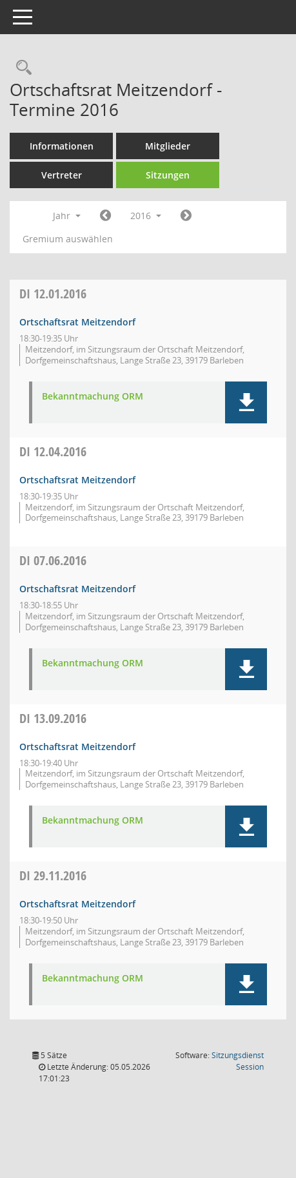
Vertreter (61, 175)
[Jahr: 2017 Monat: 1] (186, 215)
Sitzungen (168, 175)
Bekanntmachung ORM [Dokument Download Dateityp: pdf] (92, 396)
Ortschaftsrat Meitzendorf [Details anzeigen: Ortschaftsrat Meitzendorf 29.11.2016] (77, 904)
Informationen (62, 146)
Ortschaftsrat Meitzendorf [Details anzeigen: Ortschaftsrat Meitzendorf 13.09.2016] (77, 746)
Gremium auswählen (68, 239)
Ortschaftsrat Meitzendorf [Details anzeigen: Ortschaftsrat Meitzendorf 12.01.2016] (77, 322)
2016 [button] (145, 215)
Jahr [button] (67, 215)
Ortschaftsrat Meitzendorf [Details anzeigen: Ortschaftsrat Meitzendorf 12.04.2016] (77, 480)
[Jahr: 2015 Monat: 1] (105, 215)
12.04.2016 (52, 451)
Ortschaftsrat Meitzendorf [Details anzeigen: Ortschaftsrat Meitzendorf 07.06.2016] (77, 589)
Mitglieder (167, 146)
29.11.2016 (52, 875)
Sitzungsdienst (238, 1061)
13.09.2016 (52, 718)
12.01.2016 (52, 293)
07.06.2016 (52, 560)
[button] (246, 402)
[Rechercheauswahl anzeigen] (21, 68)
